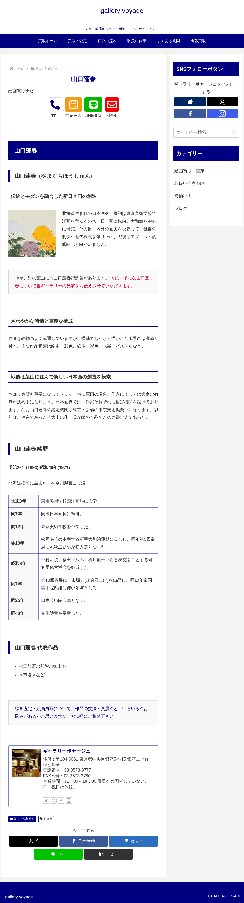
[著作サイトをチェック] (46, 800)
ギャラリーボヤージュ (67, 751)
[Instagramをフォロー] (69, 800)
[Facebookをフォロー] (61, 800)
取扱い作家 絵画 (22, 819)
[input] (206, 132)
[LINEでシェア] (58, 854)
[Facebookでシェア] (83, 841)
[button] (108, 854)
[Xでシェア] (33, 841)
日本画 (46, 819)
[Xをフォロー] (54, 800)
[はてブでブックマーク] (133, 841)
